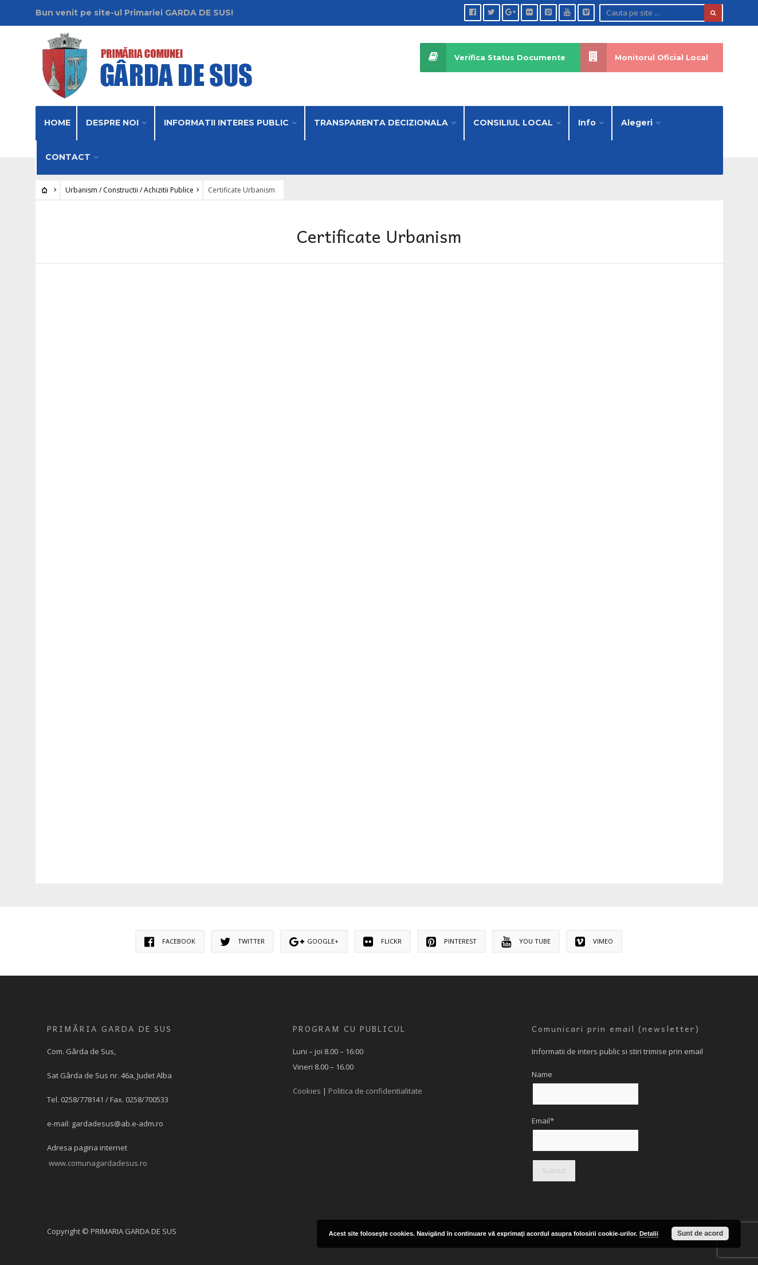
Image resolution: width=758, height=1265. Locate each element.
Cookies (307, 1091)
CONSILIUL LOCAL (513, 122)
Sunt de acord (700, 1233)
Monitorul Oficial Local (644, 57)
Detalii (648, 1233)
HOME (57, 122)
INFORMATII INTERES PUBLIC (226, 122)
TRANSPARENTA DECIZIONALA (381, 122)
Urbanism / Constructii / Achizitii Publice (129, 190)
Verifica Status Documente (492, 57)
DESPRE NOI (112, 122)
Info (587, 122)
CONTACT (68, 157)
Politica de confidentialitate (375, 1091)
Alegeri (637, 122)
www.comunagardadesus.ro (98, 1163)
